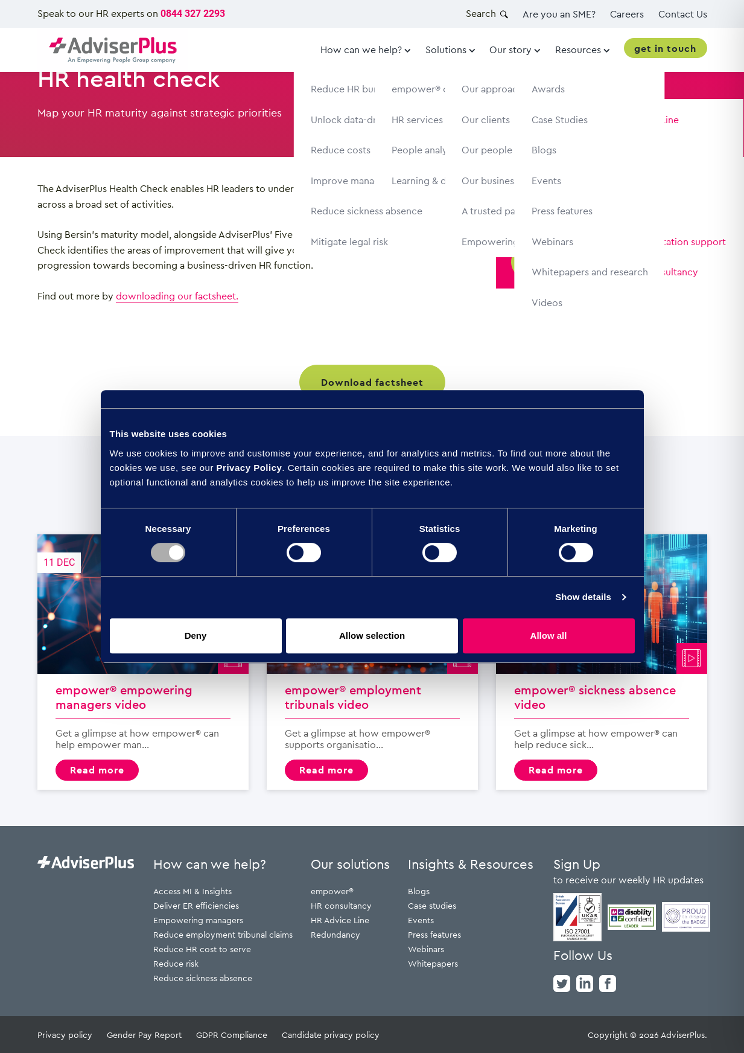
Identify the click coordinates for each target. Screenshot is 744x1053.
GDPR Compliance (231, 1034)
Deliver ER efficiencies (196, 905)
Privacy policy (64, 1034)
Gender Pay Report (144, 1034)
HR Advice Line (340, 920)
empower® (332, 891)
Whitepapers (433, 963)
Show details (583, 597)
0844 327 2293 (193, 13)
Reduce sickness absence (202, 978)
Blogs (419, 891)
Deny (196, 635)
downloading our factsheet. (177, 296)
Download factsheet (372, 382)
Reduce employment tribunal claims (223, 934)
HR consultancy (341, 905)
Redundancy (335, 934)
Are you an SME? (559, 14)
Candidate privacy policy (331, 1034)
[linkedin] (584, 982)
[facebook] (607, 982)
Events (421, 920)
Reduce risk (176, 963)
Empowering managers (198, 920)
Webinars (426, 949)
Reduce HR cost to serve (202, 949)
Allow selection (372, 635)
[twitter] (561, 982)
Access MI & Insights (192, 891)
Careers (627, 14)
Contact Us (682, 14)
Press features (434, 934)
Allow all (548, 635)
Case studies (432, 905)
